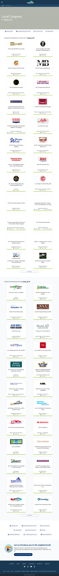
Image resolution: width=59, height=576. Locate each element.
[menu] (2, 2)
